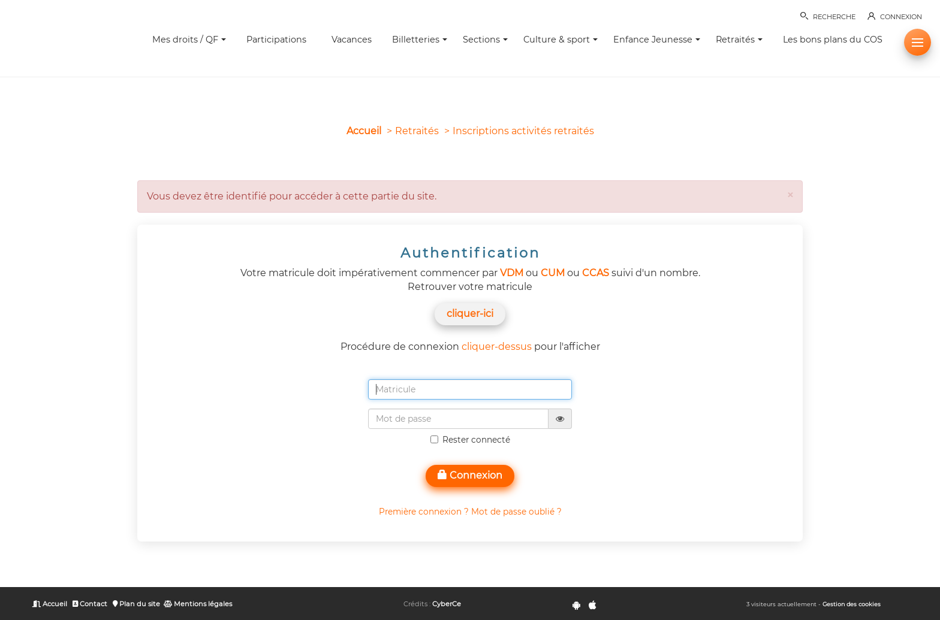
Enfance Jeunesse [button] (656, 39)
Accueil (364, 131)
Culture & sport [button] (560, 39)
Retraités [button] (739, 39)
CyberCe (446, 604)
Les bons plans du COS (832, 39)
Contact (90, 604)
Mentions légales (198, 604)
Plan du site (136, 604)
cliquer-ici (470, 313)
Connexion (470, 475)
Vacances (352, 39)
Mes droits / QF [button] (189, 39)
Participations (276, 39)
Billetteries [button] (419, 39)
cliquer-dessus (497, 346)
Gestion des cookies (851, 604)
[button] (917, 42)
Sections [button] (485, 39)
